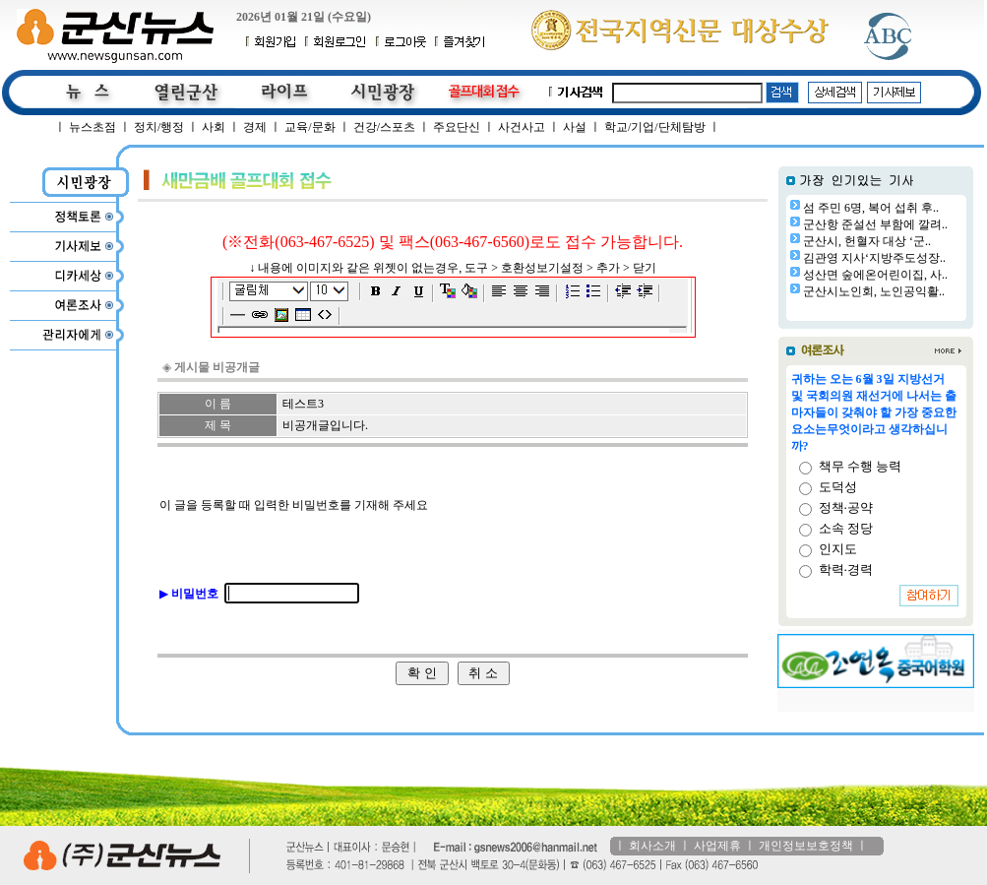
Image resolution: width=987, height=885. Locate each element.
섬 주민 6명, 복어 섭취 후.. (871, 208)
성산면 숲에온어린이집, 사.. (875, 275)
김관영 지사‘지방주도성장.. (874, 258)
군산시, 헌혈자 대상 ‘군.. (867, 241)
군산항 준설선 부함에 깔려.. (875, 224)
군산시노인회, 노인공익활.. (874, 291)
